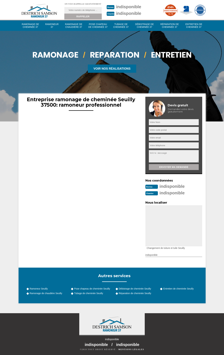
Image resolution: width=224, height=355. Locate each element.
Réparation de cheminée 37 (169, 25)
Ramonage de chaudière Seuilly (46, 293)
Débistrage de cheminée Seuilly (135, 288)
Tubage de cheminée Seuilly (88, 293)
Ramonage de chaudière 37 (73, 25)
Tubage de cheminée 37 (120, 25)
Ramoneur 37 (52, 25)
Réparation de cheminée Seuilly (135, 293)
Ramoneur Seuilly (39, 288)
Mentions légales (131, 349)
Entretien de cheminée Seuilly (178, 288)
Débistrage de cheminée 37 (144, 25)
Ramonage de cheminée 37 (30, 25)
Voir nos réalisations (112, 68)
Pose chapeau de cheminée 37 (97, 25)
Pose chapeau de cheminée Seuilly (92, 288)
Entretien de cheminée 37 (193, 25)
